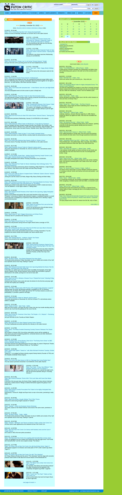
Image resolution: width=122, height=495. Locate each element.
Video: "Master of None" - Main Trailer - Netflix (17, 306)
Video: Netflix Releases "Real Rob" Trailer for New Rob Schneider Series (25, 96)
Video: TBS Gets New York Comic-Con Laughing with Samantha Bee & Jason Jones (28, 438)
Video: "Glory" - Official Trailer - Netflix (69, 178)
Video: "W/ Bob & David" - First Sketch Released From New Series (23, 258)
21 (96, 31)
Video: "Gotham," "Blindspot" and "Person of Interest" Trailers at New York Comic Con (28, 423)
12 (85, 29)
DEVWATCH (63, 47)
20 (90, 31)
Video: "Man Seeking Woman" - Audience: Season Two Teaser (22, 237)
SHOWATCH (63, 44)
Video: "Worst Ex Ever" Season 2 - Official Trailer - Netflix (75, 132)
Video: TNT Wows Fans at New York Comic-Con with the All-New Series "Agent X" (27, 446)
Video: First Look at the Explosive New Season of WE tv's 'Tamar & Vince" (25, 140)
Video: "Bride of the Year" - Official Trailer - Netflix (73, 158)
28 (96, 34)
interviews (34, 28)
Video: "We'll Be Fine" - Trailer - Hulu (69, 78)
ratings (40, 28)
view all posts (84, 64)
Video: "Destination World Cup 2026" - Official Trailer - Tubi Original (77, 140)
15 (61, 31)
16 (67, 31)
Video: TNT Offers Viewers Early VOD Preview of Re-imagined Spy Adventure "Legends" (29, 288)
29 (61, 36)
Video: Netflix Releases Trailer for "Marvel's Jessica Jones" (21, 297)
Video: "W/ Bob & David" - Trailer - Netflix (16, 414)
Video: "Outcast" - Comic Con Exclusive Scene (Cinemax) (20, 406)
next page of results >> (29, 482)
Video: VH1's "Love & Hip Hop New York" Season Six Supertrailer (23, 32)
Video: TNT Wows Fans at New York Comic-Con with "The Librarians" (24, 454)
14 (96, 29)
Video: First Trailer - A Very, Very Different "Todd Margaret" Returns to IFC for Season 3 (39, 367)
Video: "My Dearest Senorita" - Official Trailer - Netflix (74, 122)
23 (67, 34)
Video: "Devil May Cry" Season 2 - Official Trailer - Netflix (75, 148)
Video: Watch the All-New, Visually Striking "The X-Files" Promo (22, 399)
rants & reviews (26, 28)
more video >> (95, 204)
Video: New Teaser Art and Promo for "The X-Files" (19, 221)
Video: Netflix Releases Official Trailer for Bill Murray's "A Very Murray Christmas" (27, 124)
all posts (19, 28)
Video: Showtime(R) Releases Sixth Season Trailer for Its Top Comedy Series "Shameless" (40, 105)
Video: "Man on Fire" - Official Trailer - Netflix (71, 186)
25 (79, 34)
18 (79, 31)
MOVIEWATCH (64, 50)
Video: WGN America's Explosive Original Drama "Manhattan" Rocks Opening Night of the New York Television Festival (40, 246)
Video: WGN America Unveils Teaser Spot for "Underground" (21, 78)
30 (67, 36)
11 (79, 29)
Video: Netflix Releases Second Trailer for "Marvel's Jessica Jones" (23, 147)
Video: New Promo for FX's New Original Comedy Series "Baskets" (23, 322)
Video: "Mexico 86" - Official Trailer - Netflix (71, 112)
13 (90, 29)
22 (61, 34)
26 (85, 34)
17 (73, 31)
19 (85, 31)
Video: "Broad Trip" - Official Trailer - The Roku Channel (74, 104)
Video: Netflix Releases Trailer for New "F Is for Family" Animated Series (24, 133)
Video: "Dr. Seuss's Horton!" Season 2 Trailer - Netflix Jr (74, 168)
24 (73, 34)
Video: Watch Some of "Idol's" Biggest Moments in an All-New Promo (23, 214)
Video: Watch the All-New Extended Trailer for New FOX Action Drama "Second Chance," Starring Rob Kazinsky (40, 51)
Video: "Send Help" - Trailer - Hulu (68, 96)
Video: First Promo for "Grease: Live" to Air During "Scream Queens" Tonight (26, 61)
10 (73, 29)
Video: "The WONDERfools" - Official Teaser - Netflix (73, 68)
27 (90, 34)
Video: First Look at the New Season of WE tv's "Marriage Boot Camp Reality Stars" (28, 360)
